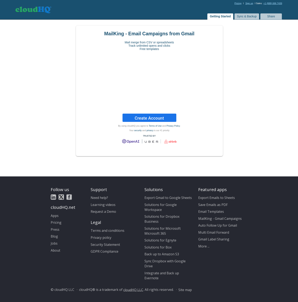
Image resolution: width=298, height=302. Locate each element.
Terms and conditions (107, 230)
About (55, 250)
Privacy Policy (173, 126)
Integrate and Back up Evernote (161, 275)
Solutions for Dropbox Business (161, 219)
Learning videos (103, 204)
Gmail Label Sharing (213, 239)
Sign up (249, 3)
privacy (150, 130)
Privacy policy (101, 237)
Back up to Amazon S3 (161, 254)
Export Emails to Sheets (216, 197)
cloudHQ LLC (133, 289)
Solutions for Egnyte (160, 240)
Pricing (238, 3)
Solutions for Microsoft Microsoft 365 (162, 231)
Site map (185, 289)
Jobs (54, 243)
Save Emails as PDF (213, 204)
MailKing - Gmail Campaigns (220, 218)
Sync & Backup (247, 16)
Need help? (99, 197)
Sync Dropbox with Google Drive (165, 263)
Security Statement (105, 244)
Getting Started (220, 16)
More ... (203, 246)
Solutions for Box (158, 247)
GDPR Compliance (104, 251)
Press (55, 229)
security (138, 130)
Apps (55, 215)
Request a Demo (103, 211)
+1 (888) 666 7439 (272, 3)
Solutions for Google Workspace (160, 207)
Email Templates (211, 211)
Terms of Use (155, 126)
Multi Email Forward (213, 232)
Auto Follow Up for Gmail (217, 225)
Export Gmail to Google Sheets (168, 197)
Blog (54, 236)
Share (271, 16)
